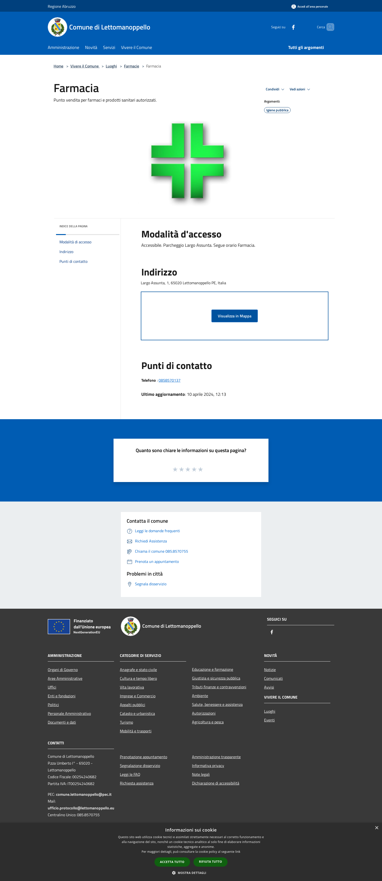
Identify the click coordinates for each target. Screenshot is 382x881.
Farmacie (131, 66)
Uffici (52, 687)
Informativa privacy (208, 765)
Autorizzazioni (204, 713)
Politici (53, 705)
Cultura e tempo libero (138, 678)
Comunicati (273, 678)
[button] (191, 872)
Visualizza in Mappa (234, 316)
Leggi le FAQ (130, 774)
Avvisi (269, 687)
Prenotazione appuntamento (143, 757)
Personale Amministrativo (69, 713)
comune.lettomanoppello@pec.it (84, 794)
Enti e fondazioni (62, 696)
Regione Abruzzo (62, 6)
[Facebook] (285, 27)
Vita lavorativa (132, 687)
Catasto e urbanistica (137, 713)
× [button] (376, 828)
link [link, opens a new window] (237, 852)
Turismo (126, 722)
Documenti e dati (62, 722)
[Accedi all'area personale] (309, 6)
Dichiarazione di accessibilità (215, 783)
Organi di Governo (63, 670)
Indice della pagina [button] (73, 226)
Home (58, 66)
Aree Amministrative (65, 678)
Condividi (276, 89)
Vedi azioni (301, 89)
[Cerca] (328, 27)
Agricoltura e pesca (208, 722)
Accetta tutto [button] (172, 862)
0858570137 (170, 380)
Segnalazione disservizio (140, 765)
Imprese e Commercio (137, 696)
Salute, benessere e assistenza (217, 704)
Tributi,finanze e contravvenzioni (219, 687)
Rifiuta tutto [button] (210, 862)
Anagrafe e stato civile (138, 670)
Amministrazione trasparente (216, 757)
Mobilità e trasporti (136, 731)
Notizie (270, 670)
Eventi (269, 720)
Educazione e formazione (212, 669)
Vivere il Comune (85, 66)
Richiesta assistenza (136, 783)
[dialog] (191, 852)
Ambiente (200, 696)
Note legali (201, 774)
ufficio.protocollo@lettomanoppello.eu (81, 808)
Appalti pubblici (132, 705)
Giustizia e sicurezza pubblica (216, 678)
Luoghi (111, 66)
